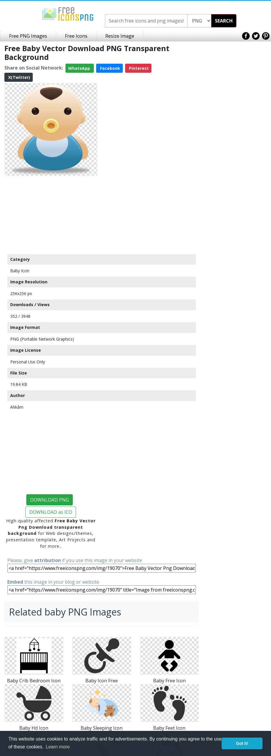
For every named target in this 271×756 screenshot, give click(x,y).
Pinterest (138, 68)
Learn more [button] (58, 746)
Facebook (109, 68)
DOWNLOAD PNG (49, 500)
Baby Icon (19, 270)
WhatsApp (79, 68)
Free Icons (76, 36)
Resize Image (119, 36)
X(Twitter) (18, 77)
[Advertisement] (50, 214)
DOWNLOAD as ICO (50, 512)
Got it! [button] (242, 743)
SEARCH (224, 21)
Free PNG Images (28, 36)
